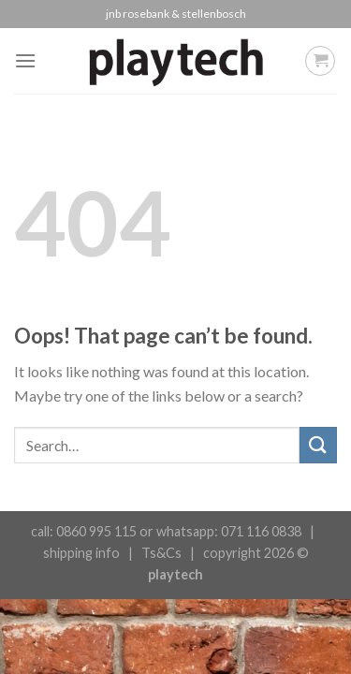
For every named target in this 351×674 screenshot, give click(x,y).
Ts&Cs (161, 553)
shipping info (81, 553)
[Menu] (25, 60)
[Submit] (318, 445)
